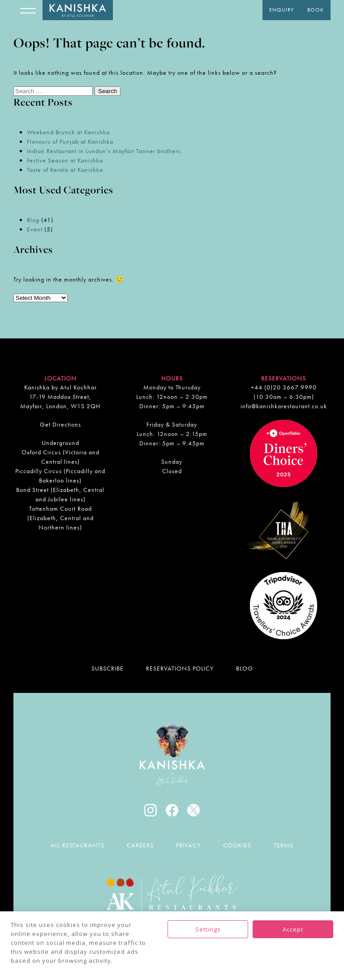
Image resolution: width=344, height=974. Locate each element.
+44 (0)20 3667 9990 (284, 387)
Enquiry (281, 9)
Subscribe (107, 668)
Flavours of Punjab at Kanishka (70, 141)
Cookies (237, 845)
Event (35, 229)
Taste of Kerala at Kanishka (65, 170)
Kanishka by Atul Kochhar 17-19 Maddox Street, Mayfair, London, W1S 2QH (60, 396)
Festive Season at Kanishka (65, 160)
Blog (33, 220)
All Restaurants (77, 845)
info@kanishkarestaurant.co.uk (284, 406)
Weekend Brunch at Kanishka (68, 132)
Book (315, 9)
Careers (140, 845)
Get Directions (60, 424)
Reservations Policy (180, 668)
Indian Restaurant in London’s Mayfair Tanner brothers (104, 151)
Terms (283, 845)
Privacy (188, 845)
